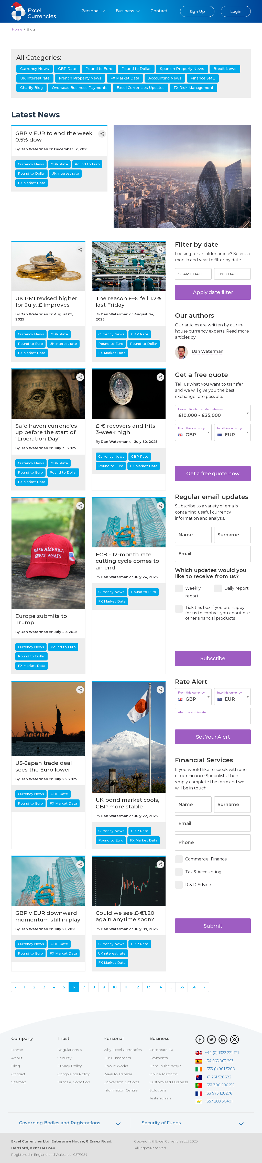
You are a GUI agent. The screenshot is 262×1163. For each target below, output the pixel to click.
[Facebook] (199, 1039)
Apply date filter (213, 292)
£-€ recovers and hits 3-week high (125, 429)
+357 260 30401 (214, 1101)
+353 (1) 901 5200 (215, 1069)
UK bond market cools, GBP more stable (127, 803)
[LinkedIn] (223, 1039)
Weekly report (188, 591)
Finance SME (203, 78)
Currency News (34, 68)
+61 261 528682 (213, 1077)
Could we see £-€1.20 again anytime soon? (125, 916)
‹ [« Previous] (15, 987)
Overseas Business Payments (79, 87)
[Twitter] (211, 1039)
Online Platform (163, 1074)
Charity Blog (31, 87)
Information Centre (120, 1090)
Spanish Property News (182, 68)
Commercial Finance (202, 859)
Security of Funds (161, 1122)
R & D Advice (194, 885)
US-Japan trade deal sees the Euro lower (43, 766)
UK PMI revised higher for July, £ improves (46, 301)
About (17, 1058)
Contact (158, 10)
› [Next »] (204, 987)
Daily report (232, 588)
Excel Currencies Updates (141, 87)
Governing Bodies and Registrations (59, 1122)
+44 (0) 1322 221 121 (217, 1052)
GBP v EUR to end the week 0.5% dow (53, 136)
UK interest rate (35, 78)
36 (194, 987)
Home (17, 29)
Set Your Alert (213, 737)
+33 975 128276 (213, 1093)
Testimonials (160, 1098)
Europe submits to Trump (41, 619)
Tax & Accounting (200, 872)
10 (115, 987)
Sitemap (18, 1082)
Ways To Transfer (117, 1074)
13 (148, 987)
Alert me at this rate (192, 712)
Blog (15, 1066)
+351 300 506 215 (214, 1085)
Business (128, 10)
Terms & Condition (73, 1082)
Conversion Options (121, 1082)
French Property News (80, 78)
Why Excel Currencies (122, 1049)
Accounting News (164, 78)
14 (160, 987)
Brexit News (224, 68)
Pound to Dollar (136, 68)
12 (137, 987)
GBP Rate (67, 68)
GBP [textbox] (190, 435)
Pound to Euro (98, 68)
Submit (213, 926)
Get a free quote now (212, 473)
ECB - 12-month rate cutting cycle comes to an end (127, 560)
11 (125, 987)
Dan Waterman (34, 149)
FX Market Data (125, 78)
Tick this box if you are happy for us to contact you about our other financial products (212, 613)
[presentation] (216, 454)
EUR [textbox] (230, 435)
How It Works (115, 1066)
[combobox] (193, 432)
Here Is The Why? (165, 1066)
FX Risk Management (193, 87)
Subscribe (212, 658)
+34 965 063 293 (214, 1061)
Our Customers (117, 1058)
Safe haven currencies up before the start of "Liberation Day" (46, 432)
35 (182, 987)
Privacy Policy (69, 1066)
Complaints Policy (73, 1074)
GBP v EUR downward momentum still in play (47, 916)
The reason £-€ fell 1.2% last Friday (128, 301)
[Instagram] (234, 1039)
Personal (93, 10)
